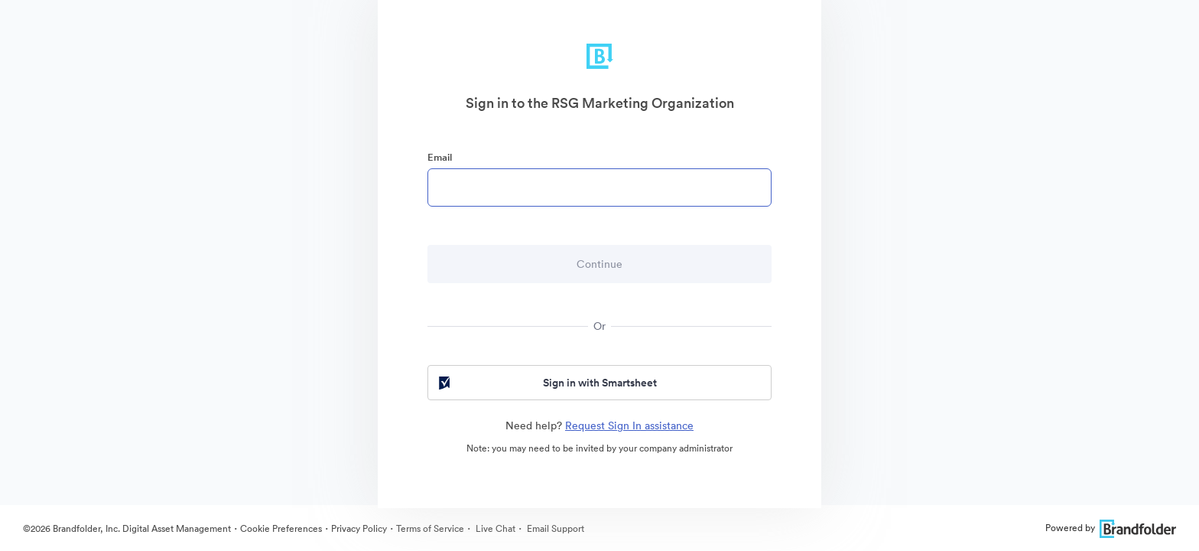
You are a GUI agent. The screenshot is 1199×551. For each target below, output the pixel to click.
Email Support (554, 528)
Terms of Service (430, 528)
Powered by (1110, 527)
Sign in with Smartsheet (546, 382)
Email (439, 157)
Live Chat (494, 528)
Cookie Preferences (281, 528)
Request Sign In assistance (629, 425)
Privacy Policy (359, 528)
